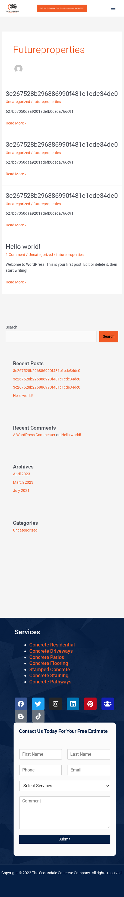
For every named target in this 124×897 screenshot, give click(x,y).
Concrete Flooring (48, 663)
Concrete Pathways (50, 682)
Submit (65, 839)
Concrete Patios (46, 657)
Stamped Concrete (49, 669)
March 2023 (23, 482)
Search (11, 327)
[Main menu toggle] (113, 8)
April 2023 (21, 474)
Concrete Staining (48, 675)
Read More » (16, 122)
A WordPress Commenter (34, 435)
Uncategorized (18, 101)
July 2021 (21, 490)
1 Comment (15, 254)
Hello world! (23, 247)
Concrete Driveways (51, 651)
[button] (62, 8)
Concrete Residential (52, 645)
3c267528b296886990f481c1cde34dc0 (62, 94)
